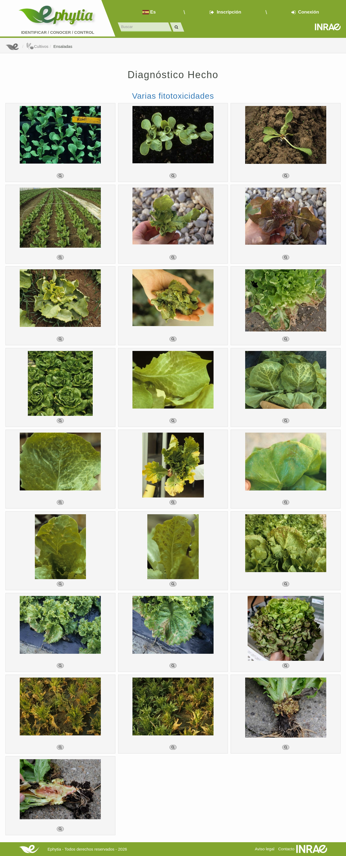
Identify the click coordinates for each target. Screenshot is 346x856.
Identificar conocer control (57, 32)
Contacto (286, 849)
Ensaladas (62, 46)
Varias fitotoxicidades (173, 95)
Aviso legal (264, 849)
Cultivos (37, 46)
